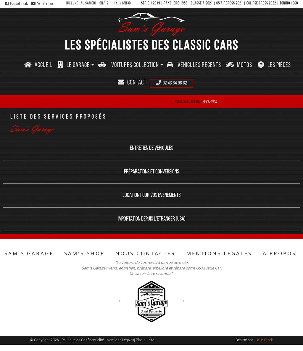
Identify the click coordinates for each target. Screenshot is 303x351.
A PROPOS (279, 253)
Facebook (16, 3)
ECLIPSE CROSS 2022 (261, 3)
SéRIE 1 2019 (150, 3)
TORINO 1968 (289, 3)
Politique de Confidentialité (83, 339)
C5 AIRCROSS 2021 (229, 3)
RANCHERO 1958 (175, 3)
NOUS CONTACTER (145, 253)
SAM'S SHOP (84, 253)
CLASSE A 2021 (202, 3)
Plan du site (145, 339)
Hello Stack (264, 339)
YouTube (42, 3)
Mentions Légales (120, 339)
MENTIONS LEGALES (219, 253)
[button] (75, 65)
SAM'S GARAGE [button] (29, 253)
